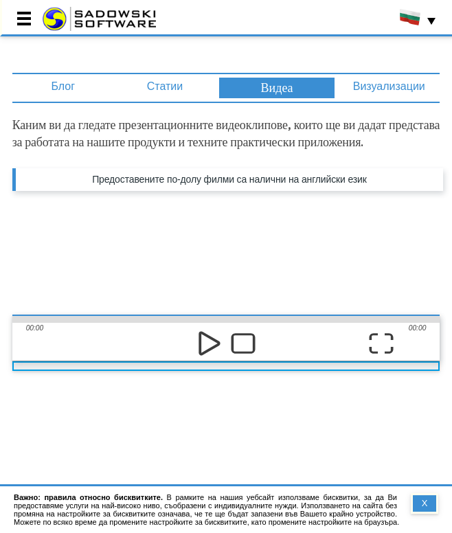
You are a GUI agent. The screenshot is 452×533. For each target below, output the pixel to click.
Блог (63, 86)
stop (242, 343)
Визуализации (389, 86)
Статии (165, 86)
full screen (381, 343)
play (209, 343)
